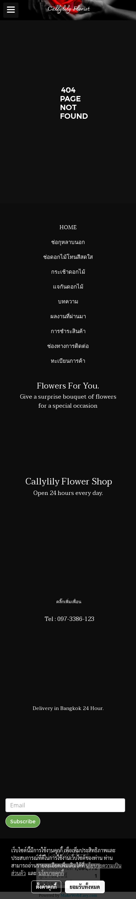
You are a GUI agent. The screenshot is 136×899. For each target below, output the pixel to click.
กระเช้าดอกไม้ (68, 271)
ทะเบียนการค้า (68, 360)
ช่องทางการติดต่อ (68, 345)
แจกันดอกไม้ (68, 286)
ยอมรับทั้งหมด (85, 886)
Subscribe (23, 821)
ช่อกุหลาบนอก (68, 241)
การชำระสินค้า (68, 330)
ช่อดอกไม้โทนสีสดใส (68, 256)
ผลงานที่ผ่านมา (68, 315)
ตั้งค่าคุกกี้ (46, 886)
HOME (68, 226)
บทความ (68, 301)
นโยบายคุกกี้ (51, 873)
